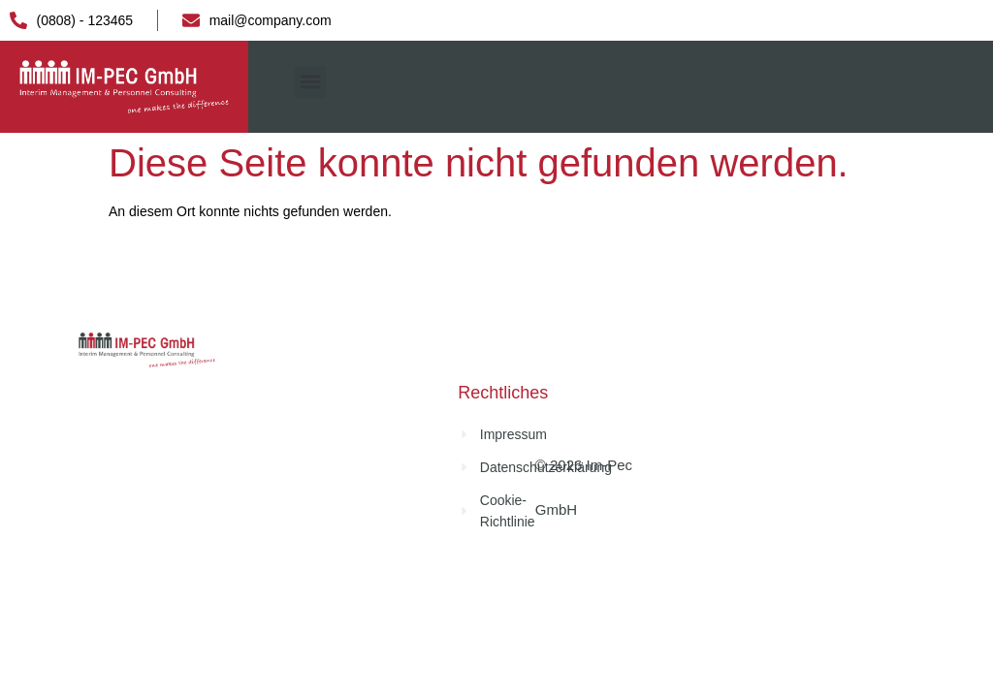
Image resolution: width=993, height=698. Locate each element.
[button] (310, 82)
